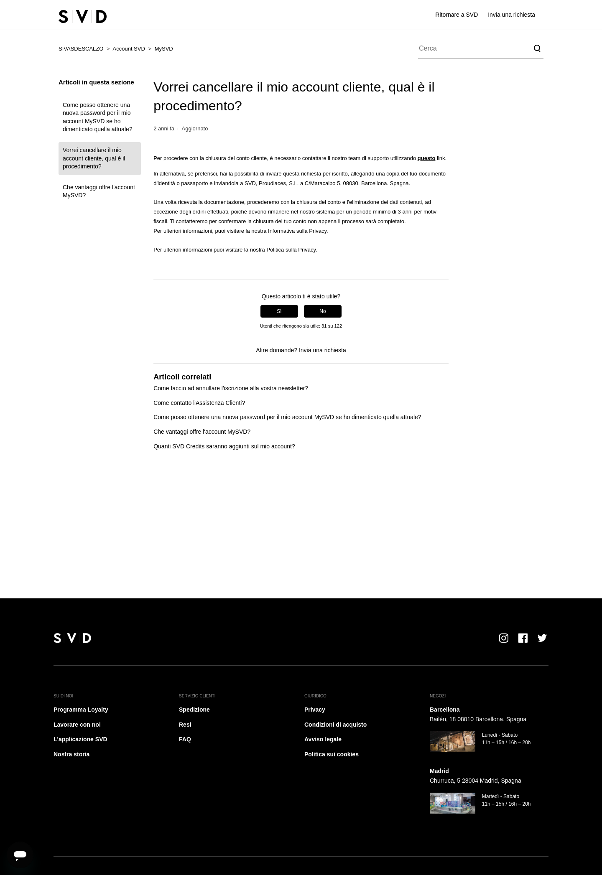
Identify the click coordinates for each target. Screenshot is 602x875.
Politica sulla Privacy (291, 250)
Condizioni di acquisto (335, 724)
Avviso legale (323, 739)
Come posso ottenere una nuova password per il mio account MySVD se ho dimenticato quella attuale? (98, 117)
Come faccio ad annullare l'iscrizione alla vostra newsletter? (230, 388)
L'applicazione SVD (80, 739)
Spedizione (194, 709)
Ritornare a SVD (456, 14)
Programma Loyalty (81, 709)
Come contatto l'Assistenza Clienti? (199, 402)
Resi (185, 724)
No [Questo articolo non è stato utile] (322, 311)
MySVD (164, 49)
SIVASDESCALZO (81, 49)
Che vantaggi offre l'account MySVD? (99, 191)
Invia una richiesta (511, 14)
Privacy (314, 709)
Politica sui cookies (331, 754)
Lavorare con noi (77, 724)
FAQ (185, 739)
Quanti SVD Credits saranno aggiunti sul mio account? (224, 446)
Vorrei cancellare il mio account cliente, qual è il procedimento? (94, 158)
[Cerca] (480, 48)
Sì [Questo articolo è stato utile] (279, 311)
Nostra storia (71, 754)
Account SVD (129, 49)
